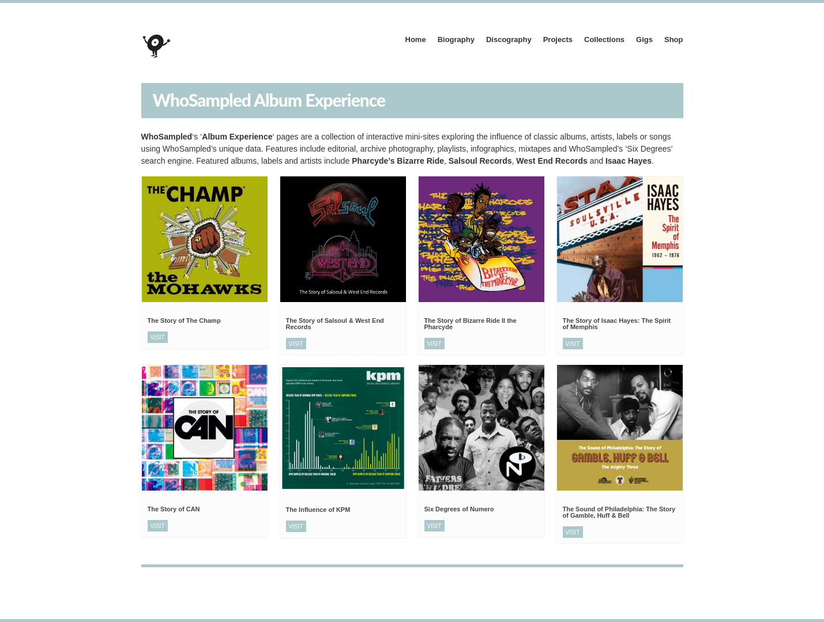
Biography (456, 39)
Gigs (644, 39)
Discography (509, 39)
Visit (157, 337)
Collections (604, 39)
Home (415, 39)
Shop (673, 39)
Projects (558, 39)
